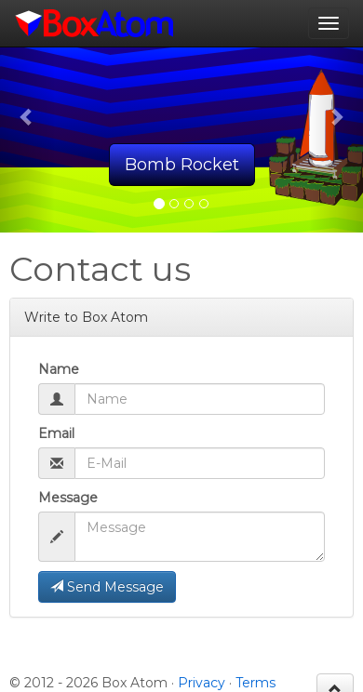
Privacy (201, 682)
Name (58, 369)
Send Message (107, 587)
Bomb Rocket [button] (182, 164)
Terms (255, 682)
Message (68, 497)
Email (56, 433)
